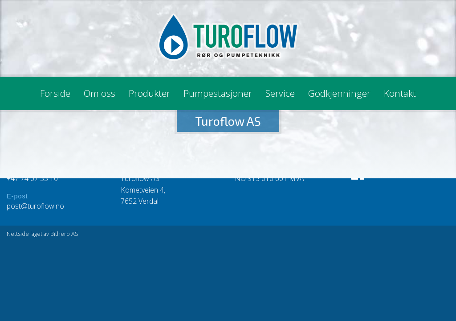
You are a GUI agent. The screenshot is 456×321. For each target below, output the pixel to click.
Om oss (99, 93)
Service (280, 93)
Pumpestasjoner (217, 93)
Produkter (149, 93)
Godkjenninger (339, 93)
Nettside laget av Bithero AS (42, 234)
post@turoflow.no (35, 206)
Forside (55, 93)
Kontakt (400, 93)
